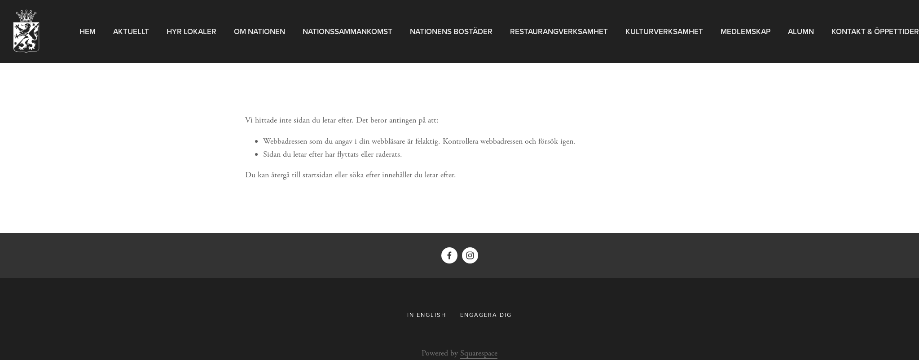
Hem (87, 31)
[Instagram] (470, 255)
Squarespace (478, 353)
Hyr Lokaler (191, 31)
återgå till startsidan (302, 175)
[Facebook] (449, 255)
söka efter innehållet (381, 175)
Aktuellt (131, 31)
